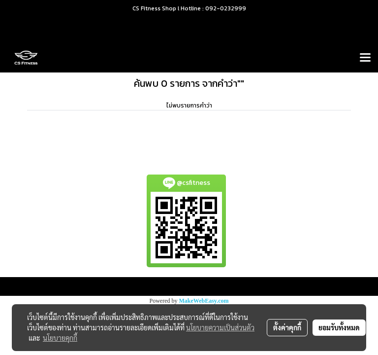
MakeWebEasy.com (204, 300)
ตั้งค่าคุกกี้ (287, 327)
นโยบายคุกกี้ (60, 337)
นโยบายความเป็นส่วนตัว (220, 327)
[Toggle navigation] (365, 58)
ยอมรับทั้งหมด (339, 327)
